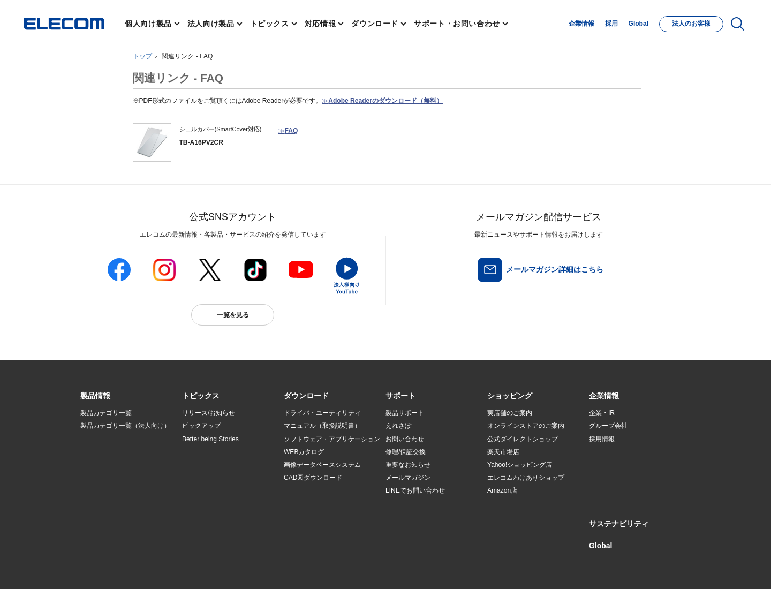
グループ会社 (608, 425)
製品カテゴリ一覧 (106, 413)
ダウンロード (374, 23)
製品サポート (405, 413)
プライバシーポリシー (248, 566)
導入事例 (93, 477)
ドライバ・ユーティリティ (322, 413)
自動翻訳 (421, 566)
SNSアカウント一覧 (104, 566)
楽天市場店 (503, 452)
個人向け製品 (148, 23)
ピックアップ (201, 425)
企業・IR (602, 413)
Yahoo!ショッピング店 (519, 465)
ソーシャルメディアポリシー (321, 566)
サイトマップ (156, 566)
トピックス (269, 23)
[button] (201, 396)
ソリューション (102, 465)
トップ (142, 56)
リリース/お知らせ (208, 413)
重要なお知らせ (408, 465)
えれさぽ (398, 425)
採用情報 (602, 439)
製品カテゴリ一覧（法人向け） (125, 425)
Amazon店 (502, 490)
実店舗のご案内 (509, 413)
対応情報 (320, 23)
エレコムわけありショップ (525, 477)
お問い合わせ (405, 439)
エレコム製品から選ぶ (214, 491)
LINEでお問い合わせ (415, 490)
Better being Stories (210, 439)
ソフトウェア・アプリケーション (332, 439)
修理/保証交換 (406, 452)
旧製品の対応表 (204, 516)
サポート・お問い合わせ (457, 23)
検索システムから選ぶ (214, 504)
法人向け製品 (211, 23)
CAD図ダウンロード (313, 477)
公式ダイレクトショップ (522, 439)
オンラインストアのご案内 (525, 425)
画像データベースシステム (322, 465)
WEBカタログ (304, 452)
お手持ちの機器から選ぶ (217, 477)
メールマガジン (408, 477)
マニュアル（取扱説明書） (322, 425)
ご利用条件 (197, 566)
